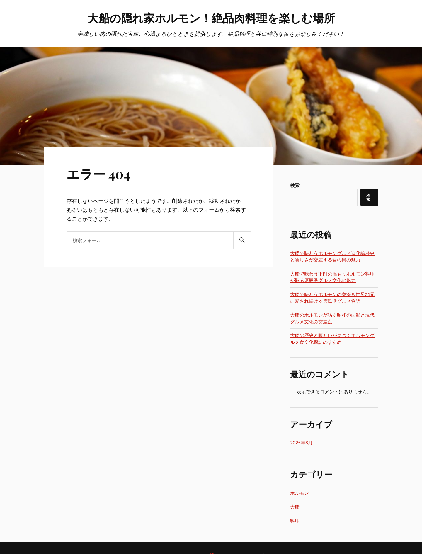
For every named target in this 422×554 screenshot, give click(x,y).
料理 (295, 521)
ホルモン (299, 493)
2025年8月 (301, 442)
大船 (295, 506)
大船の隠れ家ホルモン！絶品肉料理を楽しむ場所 (211, 17)
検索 (295, 185)
